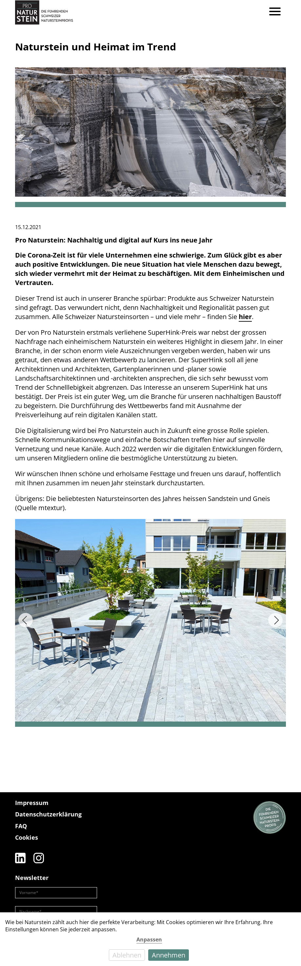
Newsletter (32, 878)
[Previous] (25, 620)
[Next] (275, 620)
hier (245, 316)
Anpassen (149, 939)
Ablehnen (126, 955)
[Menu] (275, 12)
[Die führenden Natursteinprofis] (269, 817)
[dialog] (150, 939)
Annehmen (168, 955)
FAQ (21, 826)
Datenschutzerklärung (48, 814)
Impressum (32, 803)
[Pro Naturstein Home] (44, 12)
